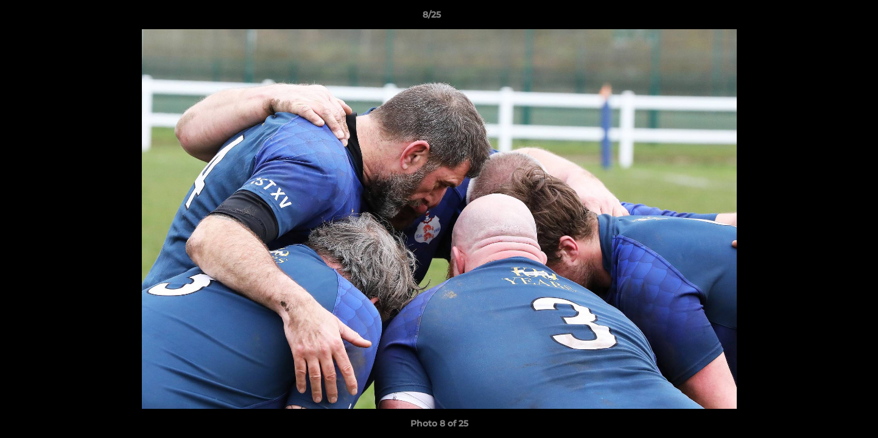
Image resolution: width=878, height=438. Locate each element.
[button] (827, 17)
